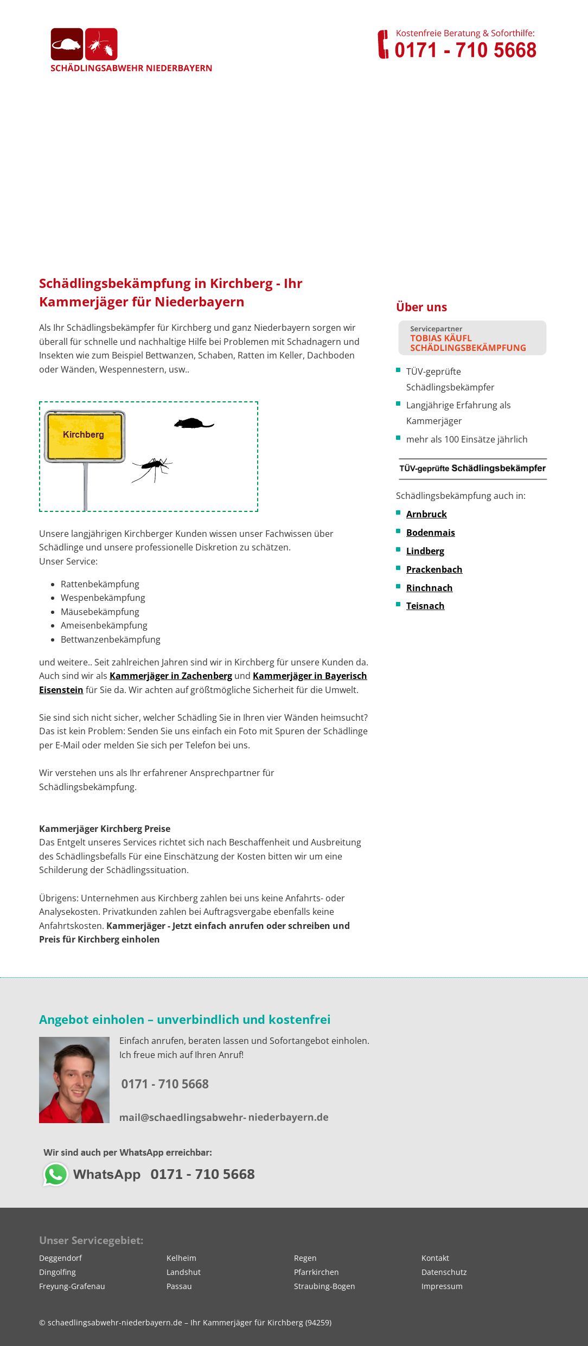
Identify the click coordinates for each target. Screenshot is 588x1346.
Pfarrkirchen (316, 1272)
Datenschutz (444, 1272)
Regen (305, 1258)
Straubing (312, 1286)
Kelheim (181, 1258)
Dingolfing (57, 1272)
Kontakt (435, 1258)
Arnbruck (426, 514)
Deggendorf (60, 1258)
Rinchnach (429, 588)
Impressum (442, 1286)
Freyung (53, 1286)
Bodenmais (430, 533)
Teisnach (425, 606)
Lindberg (425, 551)
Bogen (344, 1286)
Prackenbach (434, 569)
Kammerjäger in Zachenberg (171, 676)
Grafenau (88, 1286)
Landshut (184, 1272)
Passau (179, 1286)
